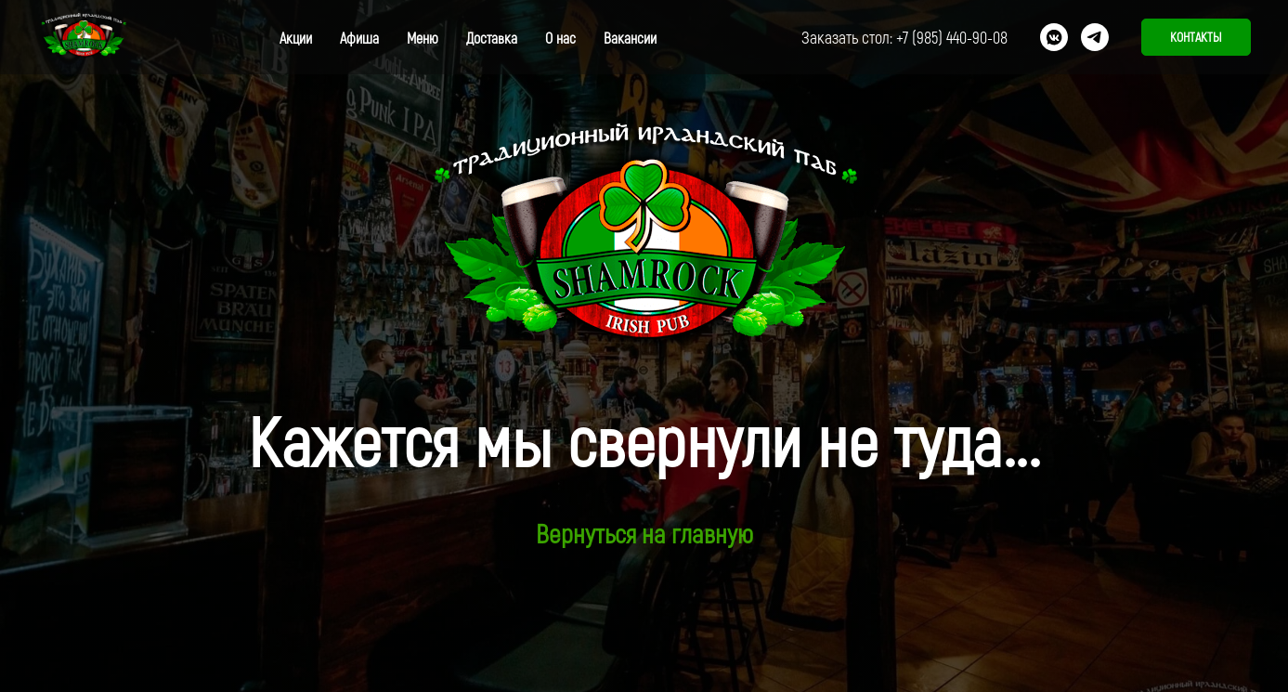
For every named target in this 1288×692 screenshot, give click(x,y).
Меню (422, 37)
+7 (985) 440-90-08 (952, 37)
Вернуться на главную (644, 533)
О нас (560, 37)
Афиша (359, 37)
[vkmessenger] (1054, 37)
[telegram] (1095, 37)
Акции (296, 37)
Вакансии (630, 37)
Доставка (491, 37)
